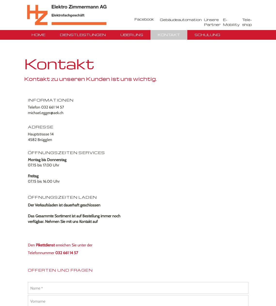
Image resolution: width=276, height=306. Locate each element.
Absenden (161, 208)
